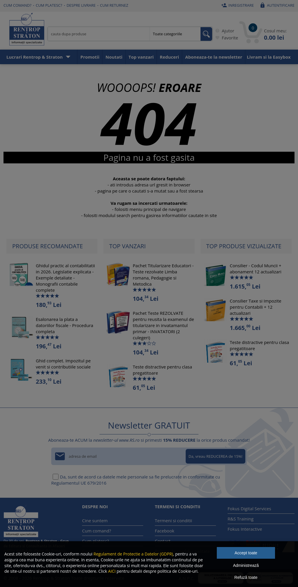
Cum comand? (17, 5)
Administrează (246, 565)
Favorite (225, 37)
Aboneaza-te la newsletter (213, 57)
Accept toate (246, 553)
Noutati (113, 57)
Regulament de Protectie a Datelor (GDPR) (133, 554)
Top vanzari (141, 57)
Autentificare (276, 5)
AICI (112, 571)
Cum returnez (114, 5)
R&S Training (240, 519)
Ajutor (223, 30)
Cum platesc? (49, 5)
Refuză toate (245, 577)
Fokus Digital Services (249, 508)
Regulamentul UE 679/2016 (79, 483)
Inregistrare (237, 5)
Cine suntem (95, 520)
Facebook (164, 531)
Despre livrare (81, 5)
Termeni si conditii (173, 520)
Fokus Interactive (245, 529)
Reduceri (169, 57)
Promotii (89, 57)
